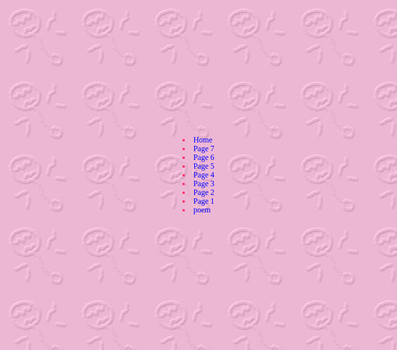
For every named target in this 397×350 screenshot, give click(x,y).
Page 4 (203, 175)
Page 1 (203, 201)
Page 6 (203, 157)
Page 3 (203, 183)
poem (202, 210)
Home (202, 140)
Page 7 (203, 148)
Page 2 (203, 192)
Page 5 (203, 166)
